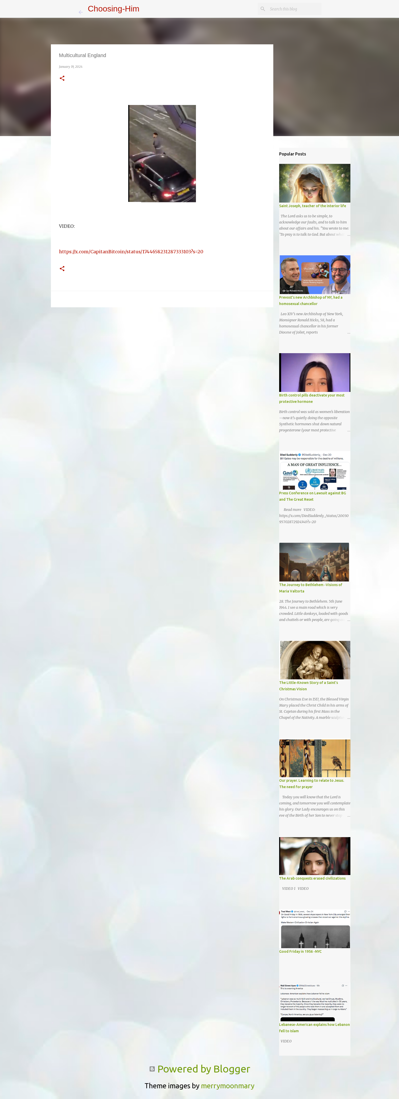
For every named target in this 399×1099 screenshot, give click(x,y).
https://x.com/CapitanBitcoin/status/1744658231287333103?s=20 (131, 252)
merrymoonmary (227, 1086)
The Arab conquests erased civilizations (312, 878)
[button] (62, 78)
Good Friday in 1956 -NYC (300, 951)
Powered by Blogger (199, 1069)
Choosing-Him (113, 8)
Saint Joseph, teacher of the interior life (312, 206)
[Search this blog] (294, 9)
